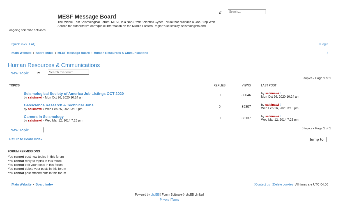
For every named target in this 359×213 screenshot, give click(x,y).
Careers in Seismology (44, 116)
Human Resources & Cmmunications (54, 65)
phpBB (155, 194)
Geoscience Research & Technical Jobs (58, 105)
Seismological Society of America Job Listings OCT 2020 (74, 93)
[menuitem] (31, 44)
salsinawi (35, 97)
